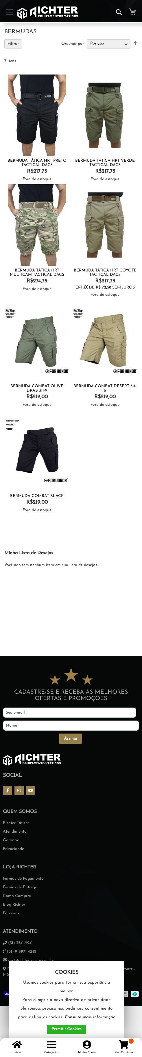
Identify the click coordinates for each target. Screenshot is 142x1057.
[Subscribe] (70, 739)
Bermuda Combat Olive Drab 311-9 (36, 388)
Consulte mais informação (90, 1017)
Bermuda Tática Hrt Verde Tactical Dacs (105, 163)
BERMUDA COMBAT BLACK (37, 496)
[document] (66, 1002)
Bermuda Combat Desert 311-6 (105, 388)
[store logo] (47, 12)
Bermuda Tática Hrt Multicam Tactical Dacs (37, 272)
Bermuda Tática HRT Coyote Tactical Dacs (105, 272)
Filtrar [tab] (13, 44)
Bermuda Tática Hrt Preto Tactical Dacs (37, 163)
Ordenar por (72, 43)
